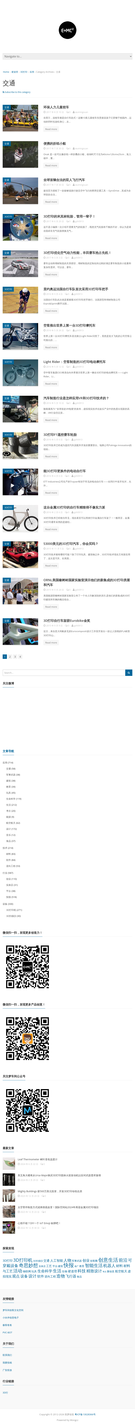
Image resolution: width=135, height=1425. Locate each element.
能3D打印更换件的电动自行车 (64, 470)
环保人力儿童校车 (56, 107)
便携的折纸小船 (54, 143)
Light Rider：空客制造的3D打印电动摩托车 (74, 361)
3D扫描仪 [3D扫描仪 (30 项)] (38, 1260)
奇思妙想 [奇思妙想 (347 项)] (28, 1264)
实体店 (9, 884)
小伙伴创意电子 (11, 1317)
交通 (6, 107)
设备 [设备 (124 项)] (24, 1275)
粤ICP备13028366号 (85, 1413)
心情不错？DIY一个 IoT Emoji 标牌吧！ (39, 1222)
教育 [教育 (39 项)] (81, 1265)
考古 (8, 810)
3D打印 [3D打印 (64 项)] (8, 1260)
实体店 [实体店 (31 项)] (42, 1265)
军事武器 (10, 774)
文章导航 (8, 750)
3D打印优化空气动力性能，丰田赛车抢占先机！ (77, 252)
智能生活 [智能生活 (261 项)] (94, 1265)
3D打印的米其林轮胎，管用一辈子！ (69, 216)
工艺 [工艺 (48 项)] (49, 1265)
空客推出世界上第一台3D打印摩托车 (69, 325)
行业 (5, 872)
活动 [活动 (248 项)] (17, 1270)
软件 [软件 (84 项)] (40, 1275)
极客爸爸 (7, 1324)
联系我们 (7, 1354)
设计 (8, 828)
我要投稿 (7, 1362)
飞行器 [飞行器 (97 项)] (71, 1275)
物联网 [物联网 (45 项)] (27, 1271)
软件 (8, 859)
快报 (8, 896)
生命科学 (10, 798)
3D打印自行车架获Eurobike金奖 (66, 620)
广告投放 (7, 1369)
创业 (8, 878)
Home (6, 71)
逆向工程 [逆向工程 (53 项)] (50, 1276)
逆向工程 (10, 865)
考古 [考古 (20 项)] (104, 1271)
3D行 (5, 1392)
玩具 (8, 792)
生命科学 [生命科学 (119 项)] (44, 1270)
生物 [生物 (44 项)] (64, 1271)
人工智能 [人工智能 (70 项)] (56, 1260)
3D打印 (23, 71)
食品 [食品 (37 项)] (79, 1276)
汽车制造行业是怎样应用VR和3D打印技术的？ (76, 398)
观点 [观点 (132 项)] (16, 1275)
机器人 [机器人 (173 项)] (109, 1265)
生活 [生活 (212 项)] (57, 1270)
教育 (8, 786)
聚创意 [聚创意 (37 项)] (110, 1271)
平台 (8, 890)
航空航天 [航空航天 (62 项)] (121, 1271)
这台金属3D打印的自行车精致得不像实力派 (74, 507)
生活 (8, 804)
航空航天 (10, 822)
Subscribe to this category (16, 92)
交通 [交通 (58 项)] (46, 1260)
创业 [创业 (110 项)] (86, 1259)
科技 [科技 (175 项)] (82, 1270)
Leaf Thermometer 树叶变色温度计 (37, 1158)
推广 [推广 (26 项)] (77, 1265)
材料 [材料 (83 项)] (119, 1265)
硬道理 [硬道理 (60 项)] (72, 1271)
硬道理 (15, 71)
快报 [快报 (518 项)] (69, 1264)
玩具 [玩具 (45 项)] (34, 1271)
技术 (5, 847)
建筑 (8, 780)
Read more (51, 129)
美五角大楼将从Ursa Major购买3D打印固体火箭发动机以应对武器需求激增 (59, 1174)
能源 (8, 816)
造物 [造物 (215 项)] (60, 1275)
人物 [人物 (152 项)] (67, 1259)
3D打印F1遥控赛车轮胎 (60, 434)
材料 (8, 853)
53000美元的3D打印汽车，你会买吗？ (70, 543)
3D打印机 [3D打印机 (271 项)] (22, 1259)
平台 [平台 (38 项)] (55, 1265)
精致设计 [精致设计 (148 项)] (94, 1270)
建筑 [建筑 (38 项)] (60, 1265)
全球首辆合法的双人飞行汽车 (64, 180)
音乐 (8, 834)
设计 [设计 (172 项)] (32, 1275)
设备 (5, 903)
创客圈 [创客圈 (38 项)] (94, 1260)
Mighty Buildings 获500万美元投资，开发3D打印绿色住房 (50, 1190)
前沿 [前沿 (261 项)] (123, 1259)
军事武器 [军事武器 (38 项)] (77, 1260)
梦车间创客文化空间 (13, 1309)
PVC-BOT (7, 1332)
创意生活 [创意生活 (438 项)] (108, 1259)
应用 (32, 71)
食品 (8, 840)
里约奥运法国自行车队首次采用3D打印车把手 (75, 289)
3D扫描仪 (11, 915)
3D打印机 (11, 909)
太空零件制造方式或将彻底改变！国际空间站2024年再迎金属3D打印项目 (58, 1206)
